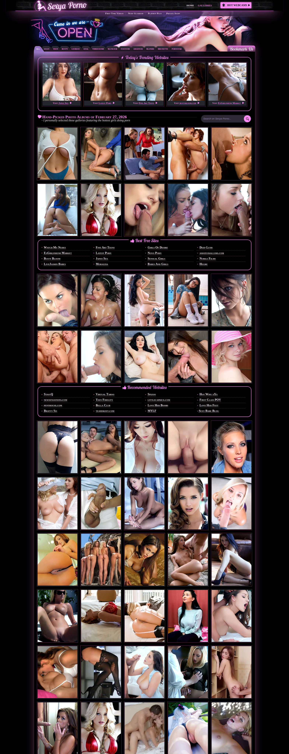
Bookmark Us (241, 49)
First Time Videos (114, 13)
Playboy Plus (155, 13)
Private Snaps (173, 13)
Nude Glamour (135, 13)
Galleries (205, 5)
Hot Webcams (236, 5)
